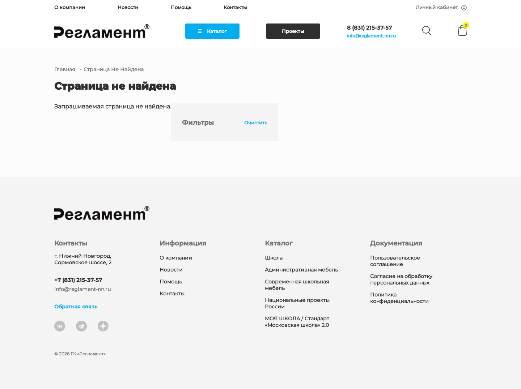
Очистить (253, 122)
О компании (69, 7)
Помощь (181, 7)
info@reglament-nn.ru (371, 35)
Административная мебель (301, 269)
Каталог (212, 31)
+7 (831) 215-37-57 (78, 280)
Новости (128, 7)
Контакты (235, 7)
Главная (64, 69)
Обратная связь (75, 306)
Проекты (293, 31)
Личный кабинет (441, 7)
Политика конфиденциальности (399, 297)
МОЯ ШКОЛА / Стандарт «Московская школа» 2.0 (297, 321)
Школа (274, 258)
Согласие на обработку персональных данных (401, 279)
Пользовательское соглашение (395, 261)
